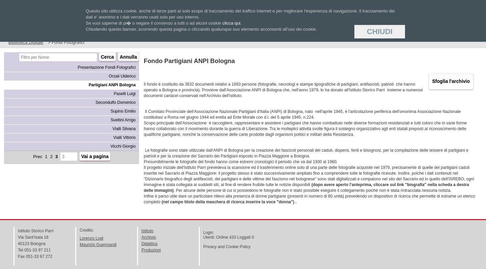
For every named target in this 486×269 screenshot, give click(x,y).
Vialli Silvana (124, 128)
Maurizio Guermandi (98, 244)
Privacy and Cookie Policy (227, 246)
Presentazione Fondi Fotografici (107, 67)
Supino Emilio (123, 111)
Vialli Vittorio (124, 137)
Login (208, 232)
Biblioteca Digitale (25, 42)
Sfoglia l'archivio (451, 81)
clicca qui (231, 23)
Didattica (149, 243)
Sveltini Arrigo (123, 120)
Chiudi (380, 31)
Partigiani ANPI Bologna (112, 85)
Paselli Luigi (125, 93)
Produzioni (151, 250)
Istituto (147, 231)
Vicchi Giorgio (123, 146)
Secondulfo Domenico (116, 102)
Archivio (148, 237)
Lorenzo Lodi (91, 238)
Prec (38, 156)
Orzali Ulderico (122, 76)
